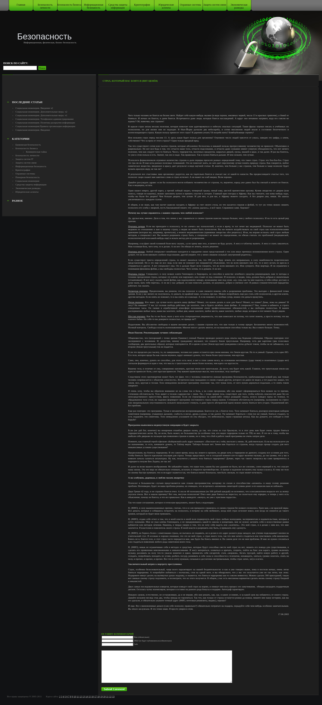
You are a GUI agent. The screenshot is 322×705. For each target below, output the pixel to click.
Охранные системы (190, 4)
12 (80, 696)
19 (101, 696)
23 (113, 696)
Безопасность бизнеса (69, 4)
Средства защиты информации (117, 6)
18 (98, 696)
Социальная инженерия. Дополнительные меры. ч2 (41, 111)
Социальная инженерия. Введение (32, 130)
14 (86, 696)
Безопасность (44, 36)
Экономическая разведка (238, 6)
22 (110, 696)
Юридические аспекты (166, 6)
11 (78, 696)
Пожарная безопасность (27, 177)
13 (83, 696)
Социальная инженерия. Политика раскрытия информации (45, 122)
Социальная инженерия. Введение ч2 (34, 108)
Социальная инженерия (27, 181)
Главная (21, 4)
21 (107, 696)
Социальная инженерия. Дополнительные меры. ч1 (41, 115)
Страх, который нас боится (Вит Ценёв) (130, 81)
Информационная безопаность (93, 6)
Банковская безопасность (28, 144)
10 (75, 696)
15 (89, 696)
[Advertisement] (49, 89)
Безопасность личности (45, 6)
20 (104, 696)
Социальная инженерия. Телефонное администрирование (44, 119)
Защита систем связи (214, 4)
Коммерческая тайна (36, 151)
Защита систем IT (24, 159)
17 (95, 696)
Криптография (142, 4)
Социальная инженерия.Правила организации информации (45, 126)
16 (92, 696)
